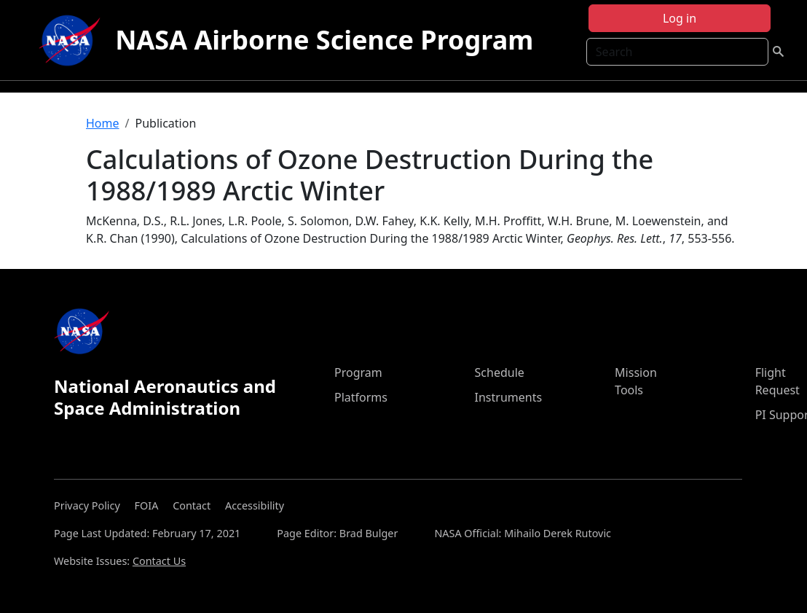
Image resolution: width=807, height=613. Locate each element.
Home (102, 123)
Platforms (360, 397)
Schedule (499, 372)
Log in (679, 18)
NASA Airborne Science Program (324, 40)
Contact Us (159, 561)
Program (358, 372)
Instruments (509, 397)
